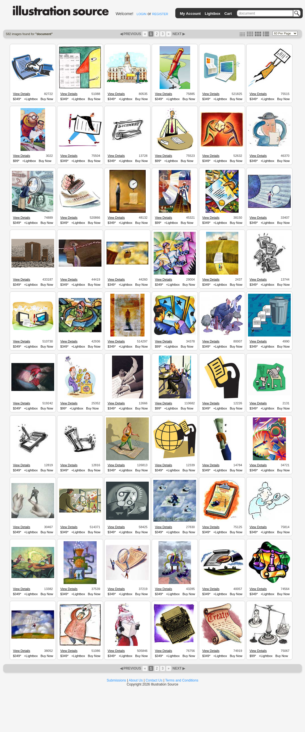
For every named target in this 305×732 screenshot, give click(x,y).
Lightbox (212, 13)
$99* (16, 161)
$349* (17, 99)
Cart (228, 13)
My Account (190, 13)
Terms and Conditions (181, 680)
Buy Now (46, 99)
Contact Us (154, 680)
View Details (21, 94)
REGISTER (160, 14)
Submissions (116, 680)
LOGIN (141, 14)
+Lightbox (31, 99)
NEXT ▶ (178, 34)
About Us (136, 680)
